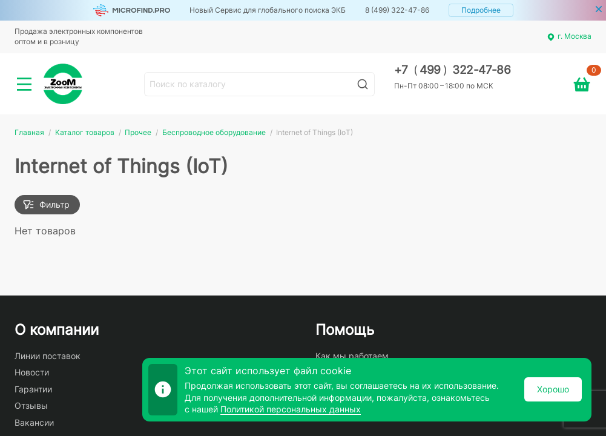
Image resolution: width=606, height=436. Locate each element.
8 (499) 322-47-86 (397, 10)
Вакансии (34, 422)
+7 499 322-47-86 (452, 70)
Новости (32, 372)
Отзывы (31, 405)
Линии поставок (48, 356)
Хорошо (553, 389)
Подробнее (481, 10)
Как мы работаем (352, 356)
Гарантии (33, 389)
